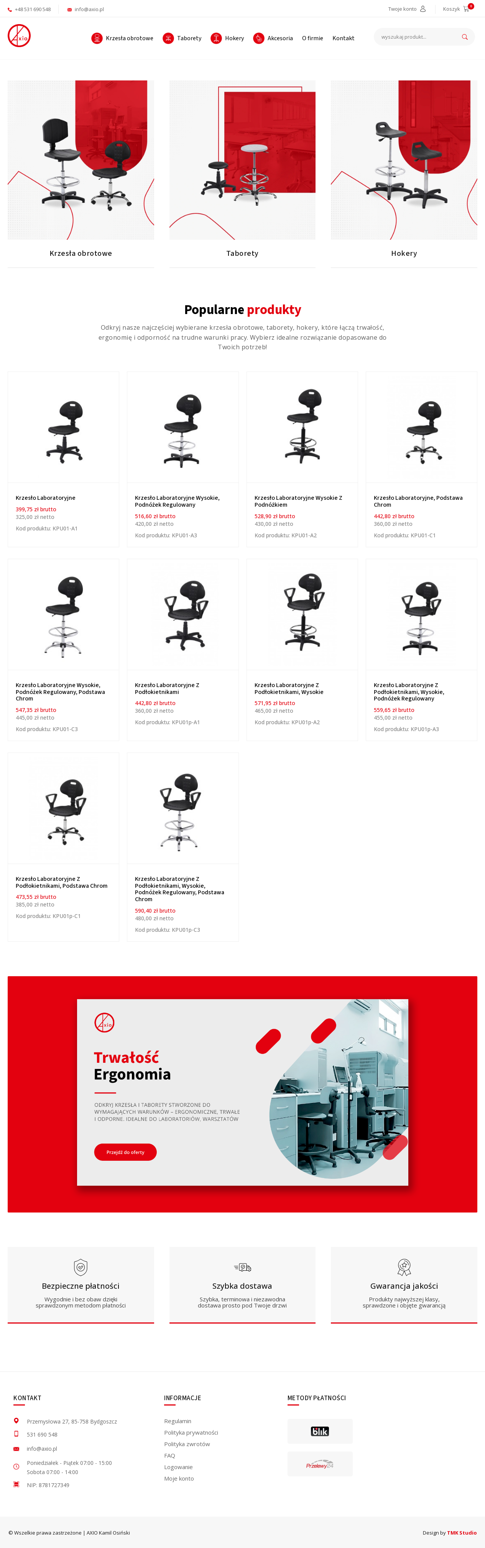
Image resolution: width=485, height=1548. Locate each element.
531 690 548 (42, 1434)
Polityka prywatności (191, 1432)
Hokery (404, 253)
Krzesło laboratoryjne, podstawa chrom (418, 501)
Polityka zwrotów (187, 1444)
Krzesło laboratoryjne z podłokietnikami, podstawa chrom (62, 882)
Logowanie (178, 1467)
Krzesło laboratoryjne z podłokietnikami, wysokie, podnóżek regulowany (409, 692)
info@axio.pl (85, 9)
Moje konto (179, 1478)
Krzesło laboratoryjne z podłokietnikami (167, 688)
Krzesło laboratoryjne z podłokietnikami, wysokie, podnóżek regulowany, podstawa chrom (179, 889)
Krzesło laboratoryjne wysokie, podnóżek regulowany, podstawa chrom (60, 692)
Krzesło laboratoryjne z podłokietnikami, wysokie (289, 688)
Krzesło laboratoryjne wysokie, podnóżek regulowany (177, 501)
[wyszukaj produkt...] (424, 37)
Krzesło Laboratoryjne (46, 498)
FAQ (169, 1455)
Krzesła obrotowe (80, 253)
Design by (450, 1532)
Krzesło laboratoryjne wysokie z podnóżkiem (298, 501)
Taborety (242, 253)
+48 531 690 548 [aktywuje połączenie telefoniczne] (29, 9)
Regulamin (177, 1421)
